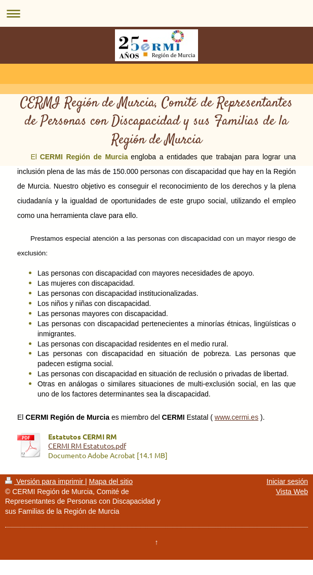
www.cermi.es (236, 417)
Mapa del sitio (111, 481)
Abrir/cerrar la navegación (156, 13)
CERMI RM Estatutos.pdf (87, 445)
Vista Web (292, 492)
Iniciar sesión (287, 481)
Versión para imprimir (45, 481)
